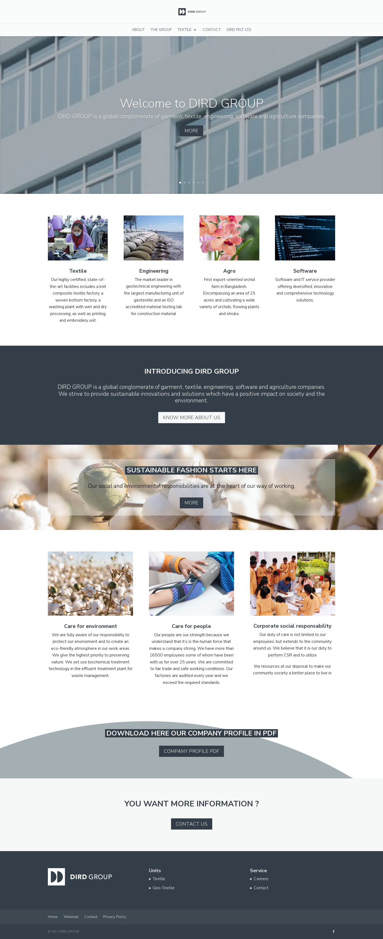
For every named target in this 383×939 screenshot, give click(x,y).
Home (53, 916)
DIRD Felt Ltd (239, 29)
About (138, 29)
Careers (261, 879)
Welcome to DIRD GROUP (191, 111)
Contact (212, 29)
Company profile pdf (191, 751)
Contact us (191, 824)
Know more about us (191, 417)
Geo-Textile (163, 888)
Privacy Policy (114, 916)
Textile (184, 29)
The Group (161, 29)
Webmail (71, 916)
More (191, 138)
